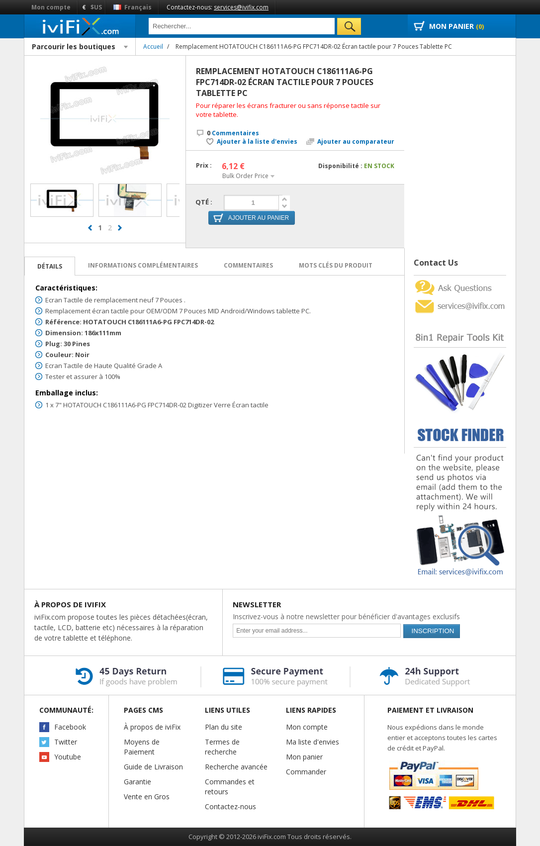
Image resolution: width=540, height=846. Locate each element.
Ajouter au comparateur (355, 141)
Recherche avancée (236, 766)
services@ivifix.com (241, 7)
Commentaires (233, 133)
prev (90, 232)
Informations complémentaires (143, 265)
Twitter (65, 742)
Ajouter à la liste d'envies (257, 141)
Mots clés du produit (335, 265)
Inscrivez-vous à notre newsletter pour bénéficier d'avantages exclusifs (346, 616)
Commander (306, 771)
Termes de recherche (222, 746)
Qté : (203, 201)
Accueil (153, 46)
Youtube (67, 756)
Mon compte (51, 7)
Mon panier (304, 756)
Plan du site (223, 727)
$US (96, 7)
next (120, 232)
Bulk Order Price (245, 176)
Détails (49, 266)
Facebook (70, 727)
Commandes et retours (230, 786)
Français (132, 7)
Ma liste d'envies (312, 742)
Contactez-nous (230, 806)
